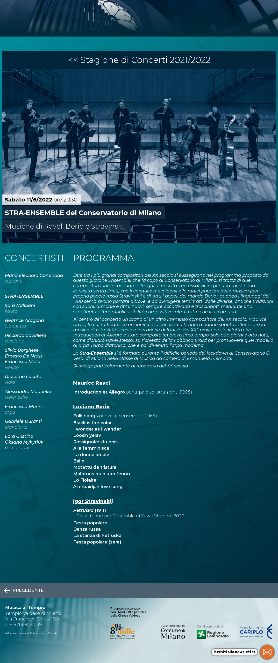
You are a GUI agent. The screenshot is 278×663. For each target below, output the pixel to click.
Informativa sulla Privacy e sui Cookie (31, 633)
